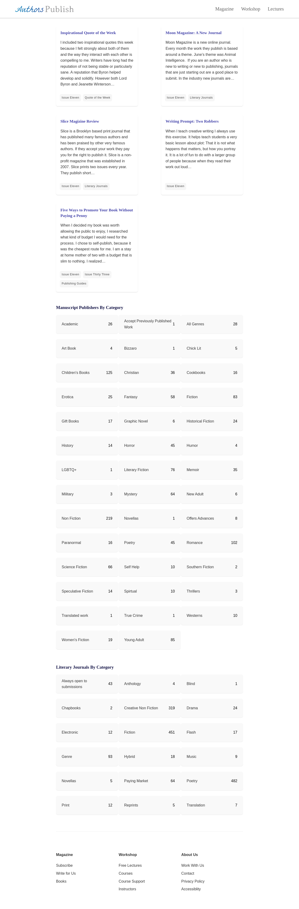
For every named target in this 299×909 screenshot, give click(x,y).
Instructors (127, 889)
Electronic (70, 732)
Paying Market (136, 781)
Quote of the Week (97, 97)
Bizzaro (130, 348)
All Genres (195, 324)
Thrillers (193, 591)
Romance (195, 543)
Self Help (131, 567)
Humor (192, 445)
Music (191, 757)
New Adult (195, 494)
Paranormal (71, 543)
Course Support (132, 881)
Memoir (193, 470)
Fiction (192, 397)
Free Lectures (130, 865)
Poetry (129, 543)
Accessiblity (191, 889)
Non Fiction (71, 518)
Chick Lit (194, 348)
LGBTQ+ (69, 470)
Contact (187, 873)
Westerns (194, 616)
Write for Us (66, 873)
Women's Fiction (75, 640)
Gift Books (70, 421)
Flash (191, 732)
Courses (126, 873)
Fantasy (131, 397)
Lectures (276, 8)
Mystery (130, 494)
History (67, 445)
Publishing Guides (74, 283)
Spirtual (130, 591)
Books (61, 881)
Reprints (131, 805)
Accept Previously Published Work (147, 324)
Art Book (69, 348)
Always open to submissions (74, 684)
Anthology (132, 684)
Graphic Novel (136, 421)
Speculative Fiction (77, 591)
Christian (131, 373)
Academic (70, 324)
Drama (192, 708)
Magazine (224, 8)
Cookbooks (196, 373)
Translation (196, 805)
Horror (129, 445)
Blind (191, 684)
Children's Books (76, 373)
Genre (67, 757)
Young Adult (134, 640)
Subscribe (64, 865)
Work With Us (192, 865)
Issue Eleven (70, 97)
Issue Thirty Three (97, 274)
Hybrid (129, 757)
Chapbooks (71, 708)
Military (68, 494)
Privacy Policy (193, 881)
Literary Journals (201, 97)
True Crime (133, 616)
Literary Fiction (136, 470)
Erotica (67, 397)
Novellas (131, 518)
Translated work (75, 616)
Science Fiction (74, 567)
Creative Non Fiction (141, 708)
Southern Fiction (200, 567)
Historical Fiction (200, 421)
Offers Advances (200, 518)
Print (65, 805)
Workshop (250, 8)
